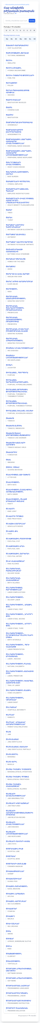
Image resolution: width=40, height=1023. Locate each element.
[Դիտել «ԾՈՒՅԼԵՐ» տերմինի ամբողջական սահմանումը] (20, 940)
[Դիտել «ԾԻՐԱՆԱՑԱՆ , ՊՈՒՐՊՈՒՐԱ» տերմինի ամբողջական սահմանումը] (20, 374)
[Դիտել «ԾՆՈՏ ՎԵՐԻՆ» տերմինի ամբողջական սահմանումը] (20, 763)
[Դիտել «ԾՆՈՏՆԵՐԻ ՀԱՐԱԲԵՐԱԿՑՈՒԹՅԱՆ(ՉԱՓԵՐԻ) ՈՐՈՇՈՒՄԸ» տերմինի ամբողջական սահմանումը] (20, 814)
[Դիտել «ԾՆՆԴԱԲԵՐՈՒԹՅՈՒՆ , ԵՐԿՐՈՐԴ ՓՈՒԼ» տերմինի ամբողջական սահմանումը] (20, 616)
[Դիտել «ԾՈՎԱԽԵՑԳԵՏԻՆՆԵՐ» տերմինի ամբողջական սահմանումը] (20, 872)
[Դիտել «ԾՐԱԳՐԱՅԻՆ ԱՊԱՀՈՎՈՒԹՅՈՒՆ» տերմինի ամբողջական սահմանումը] (20, 979)
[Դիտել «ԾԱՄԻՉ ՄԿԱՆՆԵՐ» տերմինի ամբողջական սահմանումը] (20, 101)
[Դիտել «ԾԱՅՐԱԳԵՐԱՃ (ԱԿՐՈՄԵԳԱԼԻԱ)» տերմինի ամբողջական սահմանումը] (20, 124)
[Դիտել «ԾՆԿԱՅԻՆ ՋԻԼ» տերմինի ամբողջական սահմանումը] (20, 532)
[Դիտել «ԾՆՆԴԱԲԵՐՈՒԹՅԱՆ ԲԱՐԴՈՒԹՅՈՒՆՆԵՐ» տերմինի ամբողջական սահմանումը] (20, 590)
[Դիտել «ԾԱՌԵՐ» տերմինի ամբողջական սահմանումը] (20, 211)
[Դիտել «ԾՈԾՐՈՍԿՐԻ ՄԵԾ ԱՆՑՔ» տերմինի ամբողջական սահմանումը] (20, 865)
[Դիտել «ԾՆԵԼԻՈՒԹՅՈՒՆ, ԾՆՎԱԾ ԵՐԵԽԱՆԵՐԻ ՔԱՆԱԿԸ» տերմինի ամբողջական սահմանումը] (20, 501)
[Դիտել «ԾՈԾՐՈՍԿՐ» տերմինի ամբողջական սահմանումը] (20, 857)
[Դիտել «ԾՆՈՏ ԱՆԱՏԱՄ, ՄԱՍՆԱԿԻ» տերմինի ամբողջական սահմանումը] (20, 748)
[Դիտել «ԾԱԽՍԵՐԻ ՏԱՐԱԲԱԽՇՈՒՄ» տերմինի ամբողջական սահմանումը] (20, 47)
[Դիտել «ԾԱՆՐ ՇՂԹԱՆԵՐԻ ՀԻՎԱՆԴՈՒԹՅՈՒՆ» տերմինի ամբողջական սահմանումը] (20, 164)
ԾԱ (7, 39)
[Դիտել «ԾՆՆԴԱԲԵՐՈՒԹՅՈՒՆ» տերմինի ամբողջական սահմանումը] (20, 598)
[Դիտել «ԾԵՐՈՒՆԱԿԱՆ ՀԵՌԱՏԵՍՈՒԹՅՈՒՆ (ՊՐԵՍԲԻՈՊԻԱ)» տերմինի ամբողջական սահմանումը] (20, 321)
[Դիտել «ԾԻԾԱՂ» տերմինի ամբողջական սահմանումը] (20, 366)
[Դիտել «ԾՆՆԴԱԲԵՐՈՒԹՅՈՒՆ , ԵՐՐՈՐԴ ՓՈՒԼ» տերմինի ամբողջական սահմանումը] (20, 626)
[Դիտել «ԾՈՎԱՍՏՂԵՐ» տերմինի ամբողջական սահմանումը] (20, 910)
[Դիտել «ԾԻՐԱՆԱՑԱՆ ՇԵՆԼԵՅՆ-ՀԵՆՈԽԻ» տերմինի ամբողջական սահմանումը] (20, 412)
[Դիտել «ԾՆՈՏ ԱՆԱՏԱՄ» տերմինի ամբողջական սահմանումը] (20, 740)
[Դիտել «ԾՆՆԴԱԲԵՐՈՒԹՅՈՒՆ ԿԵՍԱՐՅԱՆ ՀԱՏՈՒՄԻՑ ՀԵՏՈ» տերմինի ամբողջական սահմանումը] (20, 683)
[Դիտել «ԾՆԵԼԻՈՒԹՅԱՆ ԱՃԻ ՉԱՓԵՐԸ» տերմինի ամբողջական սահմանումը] (20, 476)
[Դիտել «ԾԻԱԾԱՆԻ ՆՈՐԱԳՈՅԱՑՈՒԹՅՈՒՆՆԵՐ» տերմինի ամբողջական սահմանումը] (20, 358)
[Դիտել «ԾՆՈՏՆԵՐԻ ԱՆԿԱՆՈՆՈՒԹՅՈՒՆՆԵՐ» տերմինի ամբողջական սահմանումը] (20, 796)
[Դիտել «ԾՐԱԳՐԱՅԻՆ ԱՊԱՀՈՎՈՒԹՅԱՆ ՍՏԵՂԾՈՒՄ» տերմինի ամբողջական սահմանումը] (20, 971)
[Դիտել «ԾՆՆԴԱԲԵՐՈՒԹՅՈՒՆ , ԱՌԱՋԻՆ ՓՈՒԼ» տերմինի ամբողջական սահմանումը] (20, 607)
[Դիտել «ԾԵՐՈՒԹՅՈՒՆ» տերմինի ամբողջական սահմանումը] (20, 290)
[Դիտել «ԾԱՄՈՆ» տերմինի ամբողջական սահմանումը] (20, 109)
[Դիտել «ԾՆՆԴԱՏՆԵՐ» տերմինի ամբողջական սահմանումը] (20, 708)
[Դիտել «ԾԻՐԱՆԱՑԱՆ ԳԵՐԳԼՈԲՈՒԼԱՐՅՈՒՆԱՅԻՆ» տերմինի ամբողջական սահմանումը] (20, 382)
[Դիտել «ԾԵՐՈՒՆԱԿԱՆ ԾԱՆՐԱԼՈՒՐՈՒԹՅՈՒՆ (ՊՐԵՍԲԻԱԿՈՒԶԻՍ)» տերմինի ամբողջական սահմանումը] (20, 309)
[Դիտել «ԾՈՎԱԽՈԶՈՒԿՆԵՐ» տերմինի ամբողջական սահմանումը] (20, 880)
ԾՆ (30, 39)
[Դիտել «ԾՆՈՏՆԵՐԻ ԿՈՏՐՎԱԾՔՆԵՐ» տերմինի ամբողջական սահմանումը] (20, 804)
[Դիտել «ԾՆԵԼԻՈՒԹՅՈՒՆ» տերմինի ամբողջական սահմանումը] (20, 483)
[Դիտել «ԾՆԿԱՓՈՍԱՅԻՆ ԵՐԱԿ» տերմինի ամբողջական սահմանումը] (20, 547)
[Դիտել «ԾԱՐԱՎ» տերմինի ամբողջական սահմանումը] (20, 219)
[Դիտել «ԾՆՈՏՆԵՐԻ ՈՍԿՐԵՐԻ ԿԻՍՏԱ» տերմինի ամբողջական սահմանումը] (20, 842)
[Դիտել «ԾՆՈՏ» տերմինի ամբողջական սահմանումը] (20, 733)
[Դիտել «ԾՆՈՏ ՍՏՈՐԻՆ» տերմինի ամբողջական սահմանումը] (20, 755)
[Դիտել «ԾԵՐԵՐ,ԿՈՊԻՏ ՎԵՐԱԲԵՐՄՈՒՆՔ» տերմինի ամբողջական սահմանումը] (20, 283)
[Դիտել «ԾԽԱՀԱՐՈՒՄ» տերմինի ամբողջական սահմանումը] (20, 453)
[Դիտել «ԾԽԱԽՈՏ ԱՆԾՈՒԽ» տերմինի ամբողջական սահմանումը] (20, 427)
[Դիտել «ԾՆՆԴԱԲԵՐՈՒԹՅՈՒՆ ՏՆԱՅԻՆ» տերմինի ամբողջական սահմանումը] (20, 691)
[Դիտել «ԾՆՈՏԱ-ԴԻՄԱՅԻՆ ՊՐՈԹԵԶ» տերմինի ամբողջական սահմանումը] (20, 778)
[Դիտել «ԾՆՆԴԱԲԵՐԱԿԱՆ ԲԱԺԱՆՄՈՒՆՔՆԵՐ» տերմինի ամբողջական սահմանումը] (20, 571)
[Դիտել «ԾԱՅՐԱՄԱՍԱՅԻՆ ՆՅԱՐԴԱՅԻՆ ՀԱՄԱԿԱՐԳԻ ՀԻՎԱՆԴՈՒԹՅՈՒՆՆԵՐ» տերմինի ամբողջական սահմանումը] (20, 143)
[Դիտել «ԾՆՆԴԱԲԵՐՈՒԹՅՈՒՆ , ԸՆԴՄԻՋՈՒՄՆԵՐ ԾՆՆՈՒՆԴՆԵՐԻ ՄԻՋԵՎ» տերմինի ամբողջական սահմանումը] (20, 636)
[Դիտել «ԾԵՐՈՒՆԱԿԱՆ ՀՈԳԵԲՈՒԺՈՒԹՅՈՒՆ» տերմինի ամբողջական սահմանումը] (20, 341)
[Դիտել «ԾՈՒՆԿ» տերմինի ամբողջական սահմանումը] (20, 947)
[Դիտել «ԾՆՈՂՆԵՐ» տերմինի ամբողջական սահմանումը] (20, 716)
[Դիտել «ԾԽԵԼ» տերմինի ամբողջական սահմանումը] (20, 461)
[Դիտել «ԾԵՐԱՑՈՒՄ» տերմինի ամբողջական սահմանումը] (20, 268)
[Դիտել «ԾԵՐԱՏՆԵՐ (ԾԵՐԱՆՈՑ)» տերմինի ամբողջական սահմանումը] (20, 260)
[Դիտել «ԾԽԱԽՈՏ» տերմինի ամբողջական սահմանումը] (20, 419)
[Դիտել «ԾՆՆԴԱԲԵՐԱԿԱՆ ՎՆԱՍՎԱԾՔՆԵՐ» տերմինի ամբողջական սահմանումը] (20, 580)
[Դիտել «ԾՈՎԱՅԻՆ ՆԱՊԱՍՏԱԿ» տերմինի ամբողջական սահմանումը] (20, 895)
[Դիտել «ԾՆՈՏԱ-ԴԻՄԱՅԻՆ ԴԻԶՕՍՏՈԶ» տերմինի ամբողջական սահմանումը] (20, 770)
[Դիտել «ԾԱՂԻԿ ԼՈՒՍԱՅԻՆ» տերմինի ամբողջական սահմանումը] (20, 69)
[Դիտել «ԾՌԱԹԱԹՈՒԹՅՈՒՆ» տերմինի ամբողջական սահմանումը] (20, 955)
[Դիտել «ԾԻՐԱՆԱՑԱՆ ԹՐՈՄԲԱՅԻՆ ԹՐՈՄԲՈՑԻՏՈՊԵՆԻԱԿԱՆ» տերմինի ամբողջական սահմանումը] (20, 393)
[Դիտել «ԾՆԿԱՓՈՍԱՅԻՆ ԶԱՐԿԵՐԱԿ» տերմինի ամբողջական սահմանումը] (20, 555)
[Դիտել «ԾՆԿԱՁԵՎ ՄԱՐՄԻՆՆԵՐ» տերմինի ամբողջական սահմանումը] (20, 525)
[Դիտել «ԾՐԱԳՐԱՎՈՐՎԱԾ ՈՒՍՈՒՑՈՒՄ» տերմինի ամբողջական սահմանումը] (20, 1002)
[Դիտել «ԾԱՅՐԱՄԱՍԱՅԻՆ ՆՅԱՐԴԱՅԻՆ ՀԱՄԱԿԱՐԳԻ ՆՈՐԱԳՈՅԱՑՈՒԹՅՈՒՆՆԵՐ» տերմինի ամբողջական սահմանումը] (20, 154)
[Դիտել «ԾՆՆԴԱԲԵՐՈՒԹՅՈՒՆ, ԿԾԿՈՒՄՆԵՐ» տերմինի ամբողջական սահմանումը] (20, 700)
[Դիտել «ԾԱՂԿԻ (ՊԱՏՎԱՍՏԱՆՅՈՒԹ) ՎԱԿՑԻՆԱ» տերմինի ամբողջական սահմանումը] (20, 92)
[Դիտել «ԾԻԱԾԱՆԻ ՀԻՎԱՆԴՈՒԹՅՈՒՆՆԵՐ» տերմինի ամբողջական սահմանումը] (20, 349)
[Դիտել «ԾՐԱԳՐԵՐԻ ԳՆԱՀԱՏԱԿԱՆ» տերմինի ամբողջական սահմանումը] (20, 1009)
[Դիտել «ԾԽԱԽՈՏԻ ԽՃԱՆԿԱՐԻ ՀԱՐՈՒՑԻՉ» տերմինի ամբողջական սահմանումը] (20, 445)
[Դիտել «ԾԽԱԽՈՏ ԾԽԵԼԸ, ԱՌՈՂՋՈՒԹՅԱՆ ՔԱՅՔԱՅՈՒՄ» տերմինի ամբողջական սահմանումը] (20, 435)
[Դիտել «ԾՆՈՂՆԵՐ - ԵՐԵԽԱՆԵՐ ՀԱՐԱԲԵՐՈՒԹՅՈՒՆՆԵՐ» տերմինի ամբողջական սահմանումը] (20, 724)
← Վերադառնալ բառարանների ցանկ (16, 4)
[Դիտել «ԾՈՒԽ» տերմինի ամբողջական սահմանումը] (20, 932)
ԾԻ (16, 39)
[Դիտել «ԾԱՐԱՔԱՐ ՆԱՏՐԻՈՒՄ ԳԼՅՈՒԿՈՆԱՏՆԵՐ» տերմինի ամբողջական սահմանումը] (20, 227)
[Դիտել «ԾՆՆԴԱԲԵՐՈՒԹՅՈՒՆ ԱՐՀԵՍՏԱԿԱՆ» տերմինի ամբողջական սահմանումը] (20, 656)
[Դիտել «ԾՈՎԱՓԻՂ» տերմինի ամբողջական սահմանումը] (20, 917)
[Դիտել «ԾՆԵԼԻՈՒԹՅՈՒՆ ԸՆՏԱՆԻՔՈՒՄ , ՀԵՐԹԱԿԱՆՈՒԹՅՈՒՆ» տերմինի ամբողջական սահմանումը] (20, 492)
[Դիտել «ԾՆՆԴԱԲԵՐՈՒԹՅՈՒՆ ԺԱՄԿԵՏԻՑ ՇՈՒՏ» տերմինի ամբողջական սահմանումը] (20, 673)
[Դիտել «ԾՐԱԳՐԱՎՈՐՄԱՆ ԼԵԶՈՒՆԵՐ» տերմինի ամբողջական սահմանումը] (20, 987)
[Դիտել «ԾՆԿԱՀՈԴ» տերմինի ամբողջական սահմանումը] (20, 510)
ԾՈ (35, 39)
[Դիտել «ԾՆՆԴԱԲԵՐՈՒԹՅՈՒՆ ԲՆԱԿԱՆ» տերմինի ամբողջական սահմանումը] (20, 665)
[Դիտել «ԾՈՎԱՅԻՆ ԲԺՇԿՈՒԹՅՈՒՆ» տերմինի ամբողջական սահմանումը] (20, 887)
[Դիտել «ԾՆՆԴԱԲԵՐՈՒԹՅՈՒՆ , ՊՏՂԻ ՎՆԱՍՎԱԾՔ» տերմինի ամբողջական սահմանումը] (20, 647)
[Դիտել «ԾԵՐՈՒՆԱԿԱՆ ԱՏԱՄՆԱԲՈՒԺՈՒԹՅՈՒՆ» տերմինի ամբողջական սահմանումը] (20, 299)
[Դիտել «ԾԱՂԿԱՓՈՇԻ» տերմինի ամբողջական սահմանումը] (20, 84)
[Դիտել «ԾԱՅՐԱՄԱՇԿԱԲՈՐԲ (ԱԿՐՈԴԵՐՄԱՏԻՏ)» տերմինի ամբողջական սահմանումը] (20, 132)
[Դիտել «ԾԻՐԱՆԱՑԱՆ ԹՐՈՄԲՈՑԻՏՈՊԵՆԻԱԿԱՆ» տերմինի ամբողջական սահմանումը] (20, 403)
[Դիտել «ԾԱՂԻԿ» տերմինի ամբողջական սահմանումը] (20, 62)
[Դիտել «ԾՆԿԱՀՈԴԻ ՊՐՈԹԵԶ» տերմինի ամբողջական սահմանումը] (20, 517)
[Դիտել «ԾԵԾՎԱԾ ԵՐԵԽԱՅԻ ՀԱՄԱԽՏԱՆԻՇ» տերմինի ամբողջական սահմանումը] (20, 252)
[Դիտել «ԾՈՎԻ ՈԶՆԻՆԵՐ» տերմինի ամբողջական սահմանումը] (20, 925)
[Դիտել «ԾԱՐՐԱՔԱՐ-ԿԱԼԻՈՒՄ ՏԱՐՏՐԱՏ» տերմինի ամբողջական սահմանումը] (20, 243)
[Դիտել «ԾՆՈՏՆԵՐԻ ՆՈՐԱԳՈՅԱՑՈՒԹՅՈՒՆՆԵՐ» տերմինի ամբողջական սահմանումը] (20, 834)
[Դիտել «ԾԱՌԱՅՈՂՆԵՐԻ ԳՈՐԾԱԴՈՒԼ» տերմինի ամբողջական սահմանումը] (20, 183)
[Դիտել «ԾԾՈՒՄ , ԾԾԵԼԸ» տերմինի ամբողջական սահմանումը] (20, 468)
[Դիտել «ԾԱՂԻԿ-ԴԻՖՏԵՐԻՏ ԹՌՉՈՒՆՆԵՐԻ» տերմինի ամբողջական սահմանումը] (20, 76)
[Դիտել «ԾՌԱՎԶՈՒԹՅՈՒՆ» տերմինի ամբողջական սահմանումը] (20, 962)
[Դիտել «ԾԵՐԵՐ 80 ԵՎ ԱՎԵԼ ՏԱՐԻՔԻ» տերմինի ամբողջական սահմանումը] (20, 275)
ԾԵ (12, 39)
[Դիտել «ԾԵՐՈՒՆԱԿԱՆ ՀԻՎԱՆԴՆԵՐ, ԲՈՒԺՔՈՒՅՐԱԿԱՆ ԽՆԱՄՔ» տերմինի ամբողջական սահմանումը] (20, 331)
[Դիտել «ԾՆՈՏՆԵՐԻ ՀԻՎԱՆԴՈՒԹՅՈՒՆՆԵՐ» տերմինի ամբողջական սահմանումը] (20, 824)
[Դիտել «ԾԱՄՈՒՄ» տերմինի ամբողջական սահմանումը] (20, 116)
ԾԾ (25, 39)
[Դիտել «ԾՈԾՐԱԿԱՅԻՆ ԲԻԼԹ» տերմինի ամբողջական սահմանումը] (20, 850)
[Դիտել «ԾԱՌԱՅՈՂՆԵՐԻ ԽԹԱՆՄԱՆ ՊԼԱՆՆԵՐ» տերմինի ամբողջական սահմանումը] (20, 191)
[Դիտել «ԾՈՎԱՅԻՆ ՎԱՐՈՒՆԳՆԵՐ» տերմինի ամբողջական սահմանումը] (20, 902)
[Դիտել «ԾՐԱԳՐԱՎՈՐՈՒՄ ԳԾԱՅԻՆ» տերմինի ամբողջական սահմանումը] (20, 994)
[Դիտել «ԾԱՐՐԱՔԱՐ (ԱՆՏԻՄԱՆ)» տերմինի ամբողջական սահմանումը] (20, 236)
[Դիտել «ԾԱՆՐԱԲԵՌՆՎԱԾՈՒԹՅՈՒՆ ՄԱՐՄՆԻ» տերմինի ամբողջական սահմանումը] (20, 174)
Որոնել (31, 21)
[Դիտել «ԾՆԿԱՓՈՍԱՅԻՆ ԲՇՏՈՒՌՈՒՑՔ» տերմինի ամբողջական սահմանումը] (20, 540)
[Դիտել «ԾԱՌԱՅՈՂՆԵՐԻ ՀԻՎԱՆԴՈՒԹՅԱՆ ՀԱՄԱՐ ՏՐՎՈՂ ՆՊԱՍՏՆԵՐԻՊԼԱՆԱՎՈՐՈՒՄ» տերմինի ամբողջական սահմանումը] (20, 202)
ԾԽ (21, 39)
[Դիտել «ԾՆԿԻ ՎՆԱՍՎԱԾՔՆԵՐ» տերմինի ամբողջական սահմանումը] (20, 562)
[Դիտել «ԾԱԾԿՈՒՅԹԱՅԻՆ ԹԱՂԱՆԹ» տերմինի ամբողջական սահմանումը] (20, 54)
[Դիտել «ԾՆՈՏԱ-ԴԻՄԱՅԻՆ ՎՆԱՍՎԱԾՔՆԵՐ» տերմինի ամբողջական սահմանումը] (20, 786)
